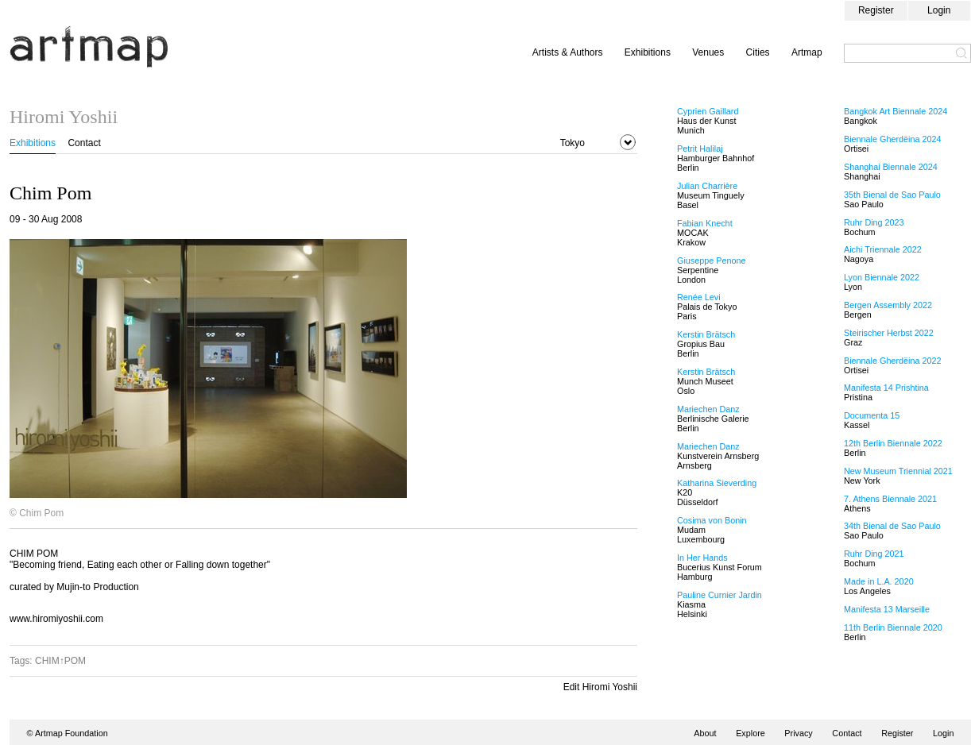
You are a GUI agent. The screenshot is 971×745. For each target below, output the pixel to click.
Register (876, 10)
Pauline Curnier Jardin (719, 595)
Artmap (806, 52)
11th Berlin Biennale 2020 (893, 627)
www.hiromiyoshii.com (56, 618)
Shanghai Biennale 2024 (891, 167)
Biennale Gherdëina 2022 (892, 360)
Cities (758, 52)
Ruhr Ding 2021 (874, 553)
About (705, 733)
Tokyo (572, 143)
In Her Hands (702, 557)
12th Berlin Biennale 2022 (893, 443)
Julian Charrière (707, 186)
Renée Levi (699, 297)
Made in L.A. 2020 (879, 581)
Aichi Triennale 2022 (883, 249)
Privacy (798, 733)
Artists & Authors (567, 52)
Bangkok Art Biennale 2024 (895, 111)
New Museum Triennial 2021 (898, 471)
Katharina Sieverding (716, 483)
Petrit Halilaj (700, 148)
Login (938, 10)
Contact (84, 143)
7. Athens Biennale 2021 (890, 499)
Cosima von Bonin (712, 520)
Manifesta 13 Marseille (887, 609)
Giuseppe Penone (711, 260)
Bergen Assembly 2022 (888, 305)
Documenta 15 (871, 415)
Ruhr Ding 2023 (874, 222)
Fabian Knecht (705, 223)
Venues (708, 52)
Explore (750, 733)
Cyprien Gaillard (707, 111)
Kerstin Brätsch (706, 334)
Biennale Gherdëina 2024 (892, 139)
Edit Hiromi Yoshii (600, 687)
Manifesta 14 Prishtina (886, 387)
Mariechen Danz (708, 409)
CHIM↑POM (60, 660)
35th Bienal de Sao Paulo (892, 194)
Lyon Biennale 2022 (881, 277)
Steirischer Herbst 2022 (889, 333)
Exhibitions (648, 52)
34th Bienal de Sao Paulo (892, 526)
